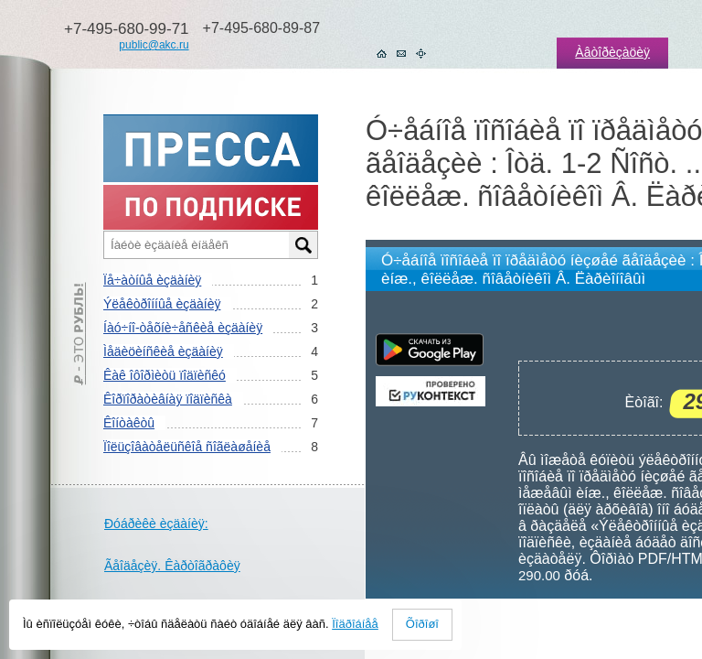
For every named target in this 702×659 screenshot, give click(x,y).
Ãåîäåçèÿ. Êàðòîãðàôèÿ (172, 565)
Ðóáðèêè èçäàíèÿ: (156, 523)
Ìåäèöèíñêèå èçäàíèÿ (163, 351)
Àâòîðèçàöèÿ (612, 52)
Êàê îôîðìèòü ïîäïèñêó (164, 375)
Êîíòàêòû (128, 423)
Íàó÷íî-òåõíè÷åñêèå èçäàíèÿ (182, 327)
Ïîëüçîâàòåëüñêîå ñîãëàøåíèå (187, 446)
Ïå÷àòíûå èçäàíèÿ (152, 280)
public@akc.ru (153, 44)
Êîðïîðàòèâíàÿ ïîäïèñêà (167, 399)
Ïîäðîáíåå (355, 624)
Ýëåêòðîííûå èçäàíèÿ (161, 304)
